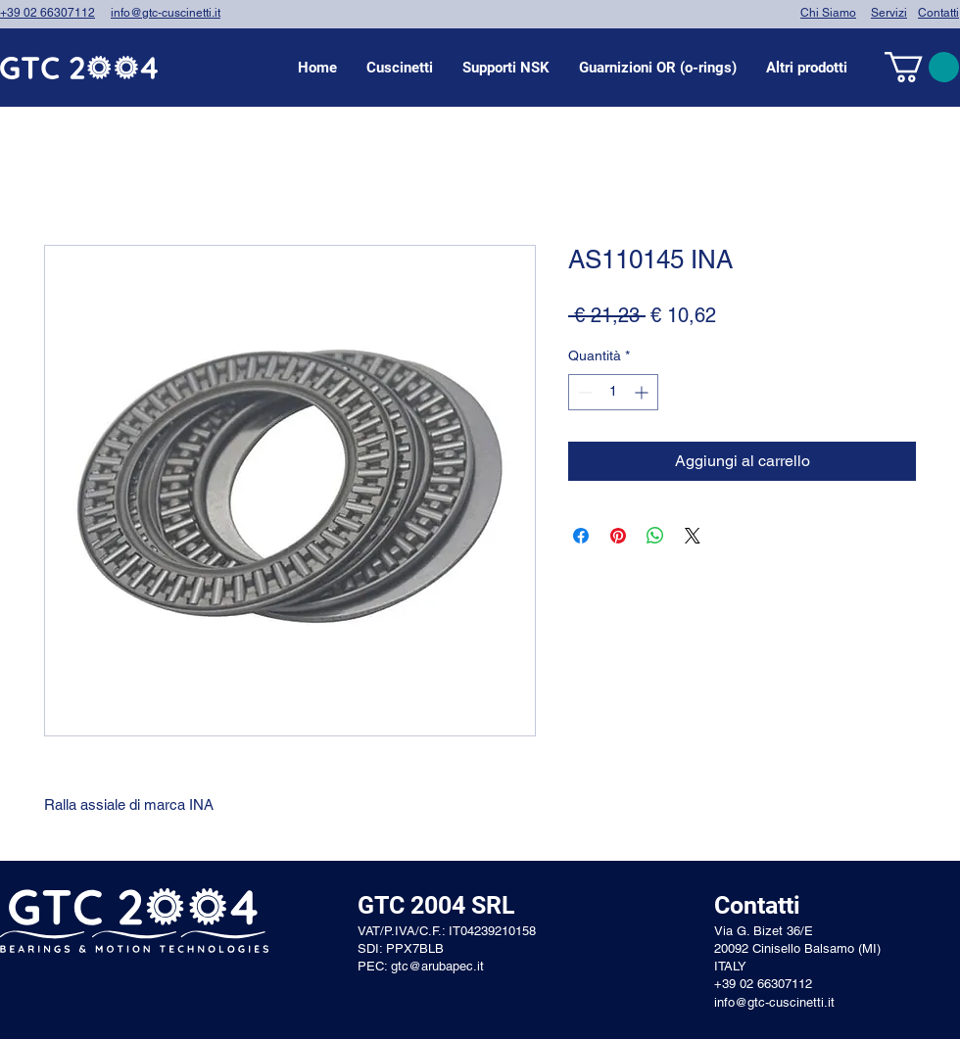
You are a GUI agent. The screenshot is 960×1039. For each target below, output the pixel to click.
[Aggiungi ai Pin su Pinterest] (618, 535)
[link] (922, 67)
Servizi (889, 13)
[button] (400, 67)
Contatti (938, 13)
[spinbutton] (613, 392)
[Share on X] (692, 535)
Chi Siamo (828, 13)
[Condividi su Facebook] (581, 535)
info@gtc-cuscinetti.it (165, 13)
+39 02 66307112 (47, 13)
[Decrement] (583, 392)
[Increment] (643, 392)
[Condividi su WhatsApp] (655, 535)
